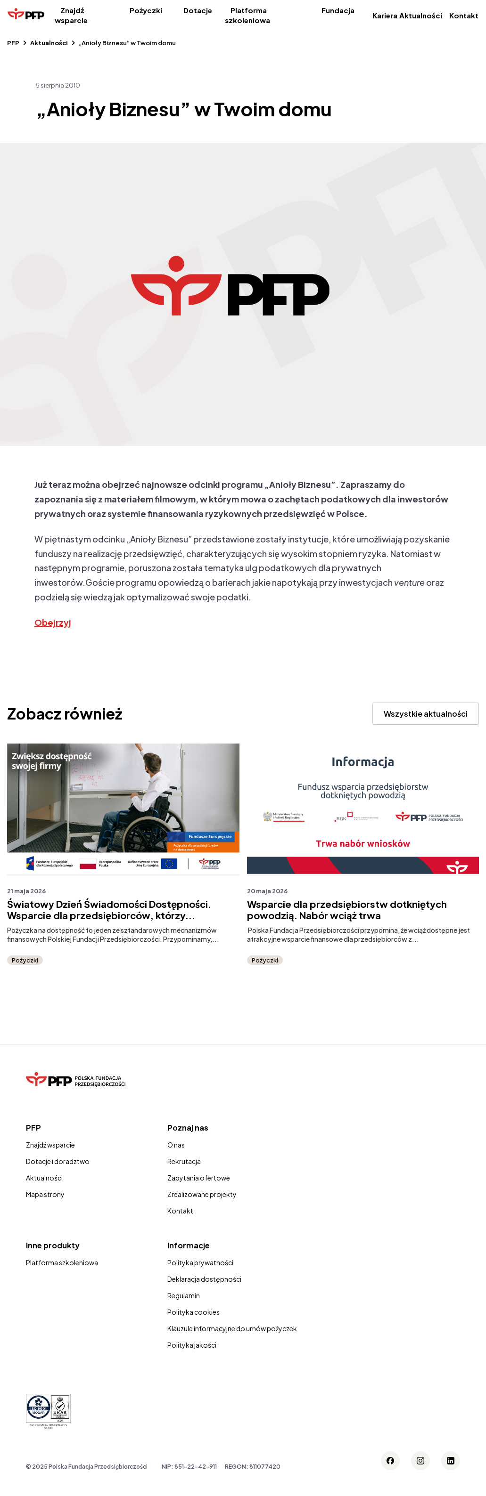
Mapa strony (45, 1194)
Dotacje (197, 10)
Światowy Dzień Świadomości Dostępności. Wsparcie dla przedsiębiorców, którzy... (109, 909)
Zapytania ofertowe (198, 1177)
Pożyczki (146, 10)
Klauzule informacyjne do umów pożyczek (232, 1328)
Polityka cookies (193, 1312)
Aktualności (420, 15)
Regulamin (183, 1295)
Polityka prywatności (200, 1262)
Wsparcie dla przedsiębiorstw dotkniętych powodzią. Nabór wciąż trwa (347, 909)
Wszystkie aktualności (426, 714)
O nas (176, 1144)
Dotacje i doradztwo (58, 1161)
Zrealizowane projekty (202, 1194)
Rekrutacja (184, 1161)
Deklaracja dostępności (204, 1279)
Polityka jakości (191, 1345)
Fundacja (337, 10)
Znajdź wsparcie (71, 15)
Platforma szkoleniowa (247, 15)
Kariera (384, 15)
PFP (13, 43)
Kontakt (463, 15)
